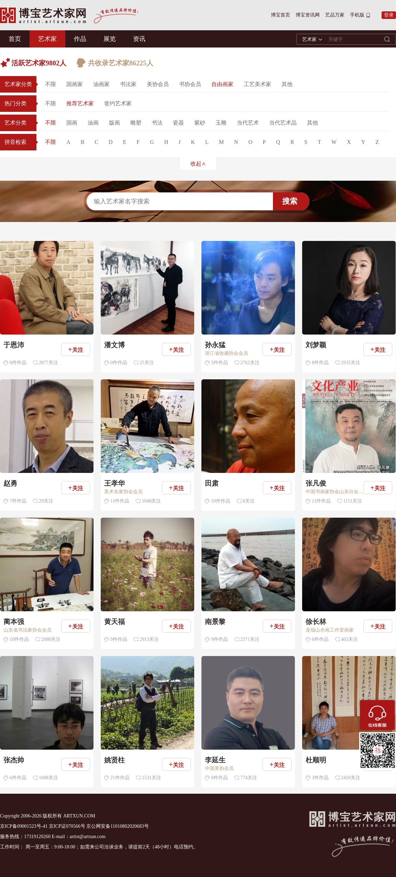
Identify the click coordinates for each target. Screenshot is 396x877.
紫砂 (199, 123)
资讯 (139, 38)
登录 (389, 15)
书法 (157, 123)
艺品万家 (334, 15)
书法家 (128, 84)
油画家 (101, 84)
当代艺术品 (283, 123)
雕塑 (135, 123)
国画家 (74, 84)
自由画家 (222, 84)
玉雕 (221, 123)
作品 (80, 38)
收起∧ (198, 164)
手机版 (357, 15)
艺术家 (47, 38)
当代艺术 (248, 123)
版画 (114, 123)
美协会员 (158, 84)
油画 (93, 123)
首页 (15, 38)
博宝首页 (280, 15)
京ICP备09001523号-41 (23, 826)
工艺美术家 (257, 84)
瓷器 (178, 123)
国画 (71, 123)
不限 (50, 84)
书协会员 (190, 84)
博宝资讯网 (308, 15)
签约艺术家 (118, 103)
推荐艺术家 (80, 103)
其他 (287, 84)
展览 (109, 38)
